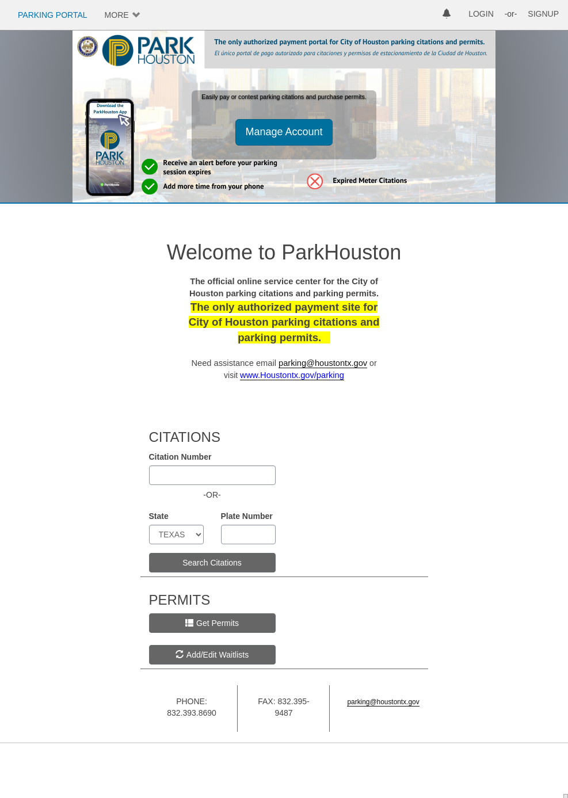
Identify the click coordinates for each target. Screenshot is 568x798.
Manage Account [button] (283, 132)
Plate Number (247, 516)
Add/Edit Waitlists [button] (212, 654)
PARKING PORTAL (52, 15)
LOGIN (481, 13)
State (159, 516)
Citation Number (180, 456)
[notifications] (446, 15)
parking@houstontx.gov (323, 363)
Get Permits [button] (212, 623)
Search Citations (212, 562)
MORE (117, 15)
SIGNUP (543, 13)
